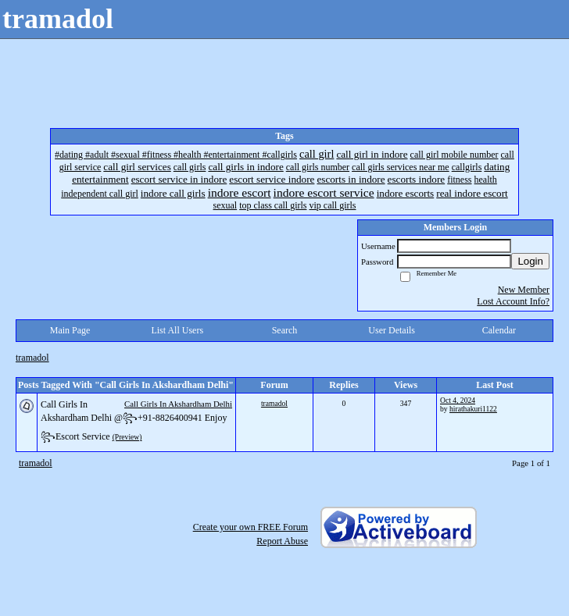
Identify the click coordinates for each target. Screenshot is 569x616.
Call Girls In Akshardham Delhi (178, 403)
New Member (523, 289)
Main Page (70, 330)
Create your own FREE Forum (250, 527)
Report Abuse (282, 541)
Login (530, 261)
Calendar (499, 330)
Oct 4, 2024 (457, 400)
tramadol (32, 357)
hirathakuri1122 (473, 408)
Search (285, 330)
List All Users (177, 330)
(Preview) (127, 437)
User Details (391, 330)
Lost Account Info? (513, 301)
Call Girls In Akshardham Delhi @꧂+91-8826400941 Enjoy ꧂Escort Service (134, 420)
